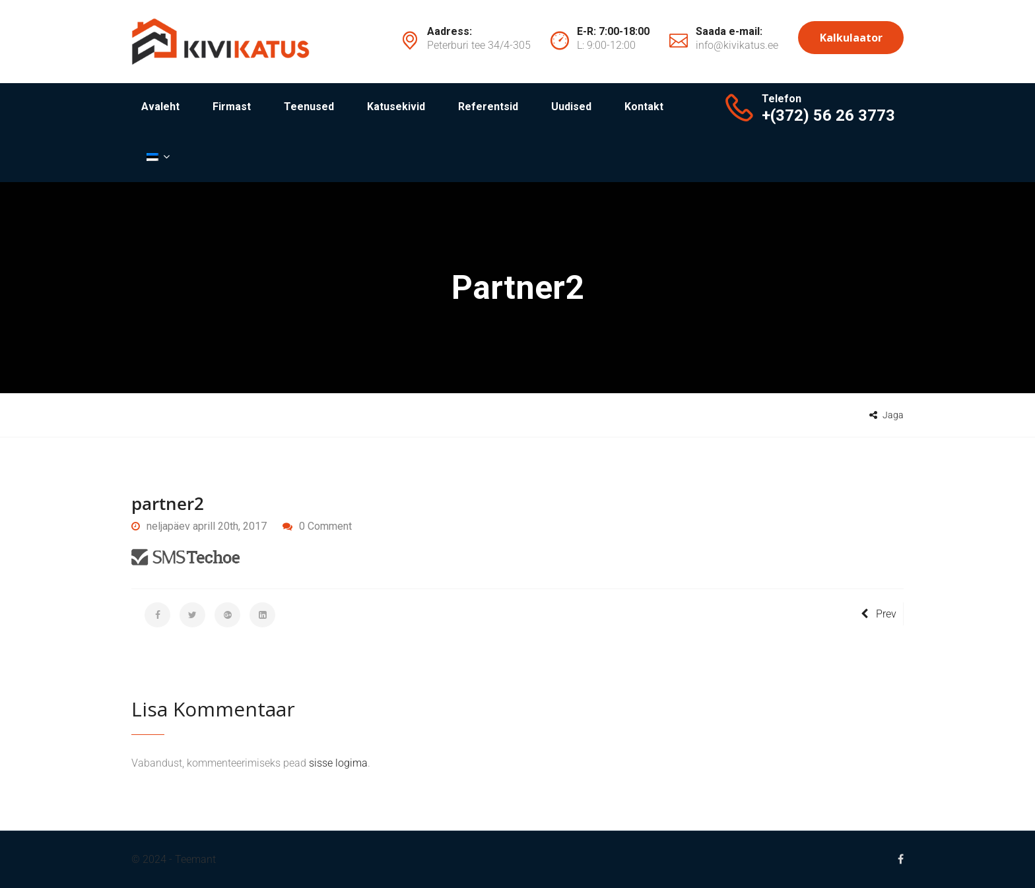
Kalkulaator (851, 37)
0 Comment (325, 526)
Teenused (309, 106)
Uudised (571, 106)
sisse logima (338, 763)
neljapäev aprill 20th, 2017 (199, 526)
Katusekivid (396, 106)
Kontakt (643, 106)
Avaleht (160, 106)
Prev (878, 614)
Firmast (232, 106)
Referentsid (488, 106)
